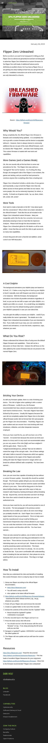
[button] (2, 3)
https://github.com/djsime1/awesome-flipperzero (19, 655)
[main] (24, 61)
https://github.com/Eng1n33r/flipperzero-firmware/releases (24, 596)
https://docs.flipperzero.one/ (16, 587)
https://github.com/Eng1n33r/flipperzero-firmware (19, 661)
